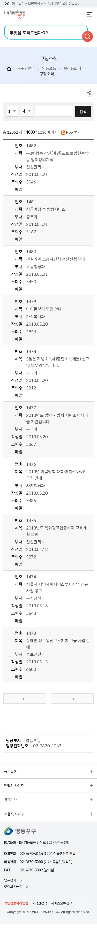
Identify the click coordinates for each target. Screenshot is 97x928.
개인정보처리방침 (16, 903)
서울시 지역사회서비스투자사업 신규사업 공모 (57, 587)
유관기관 (10, 800)
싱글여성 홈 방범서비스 (45, 209)
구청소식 (47, 74)
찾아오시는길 (13, 886)
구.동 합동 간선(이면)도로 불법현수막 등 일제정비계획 (57, 156)
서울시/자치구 (14, 814)
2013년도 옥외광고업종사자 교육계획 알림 (56, 531)
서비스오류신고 (61, 903)
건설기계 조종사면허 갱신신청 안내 (55, 259)
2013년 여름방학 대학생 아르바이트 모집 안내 (56, 474)
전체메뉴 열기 (90, 15)
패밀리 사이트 (14, 786)
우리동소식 (72, 68)
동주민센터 (26, 68)
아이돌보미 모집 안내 (44, 309)
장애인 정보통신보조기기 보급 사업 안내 (58, 643)
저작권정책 (39, 903)
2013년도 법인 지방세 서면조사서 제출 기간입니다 (57, 418)
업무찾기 (10, 880)
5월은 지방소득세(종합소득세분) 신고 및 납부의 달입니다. (57, 362)
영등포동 (49, 68)
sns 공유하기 (89, 93)
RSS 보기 (71, 132)
